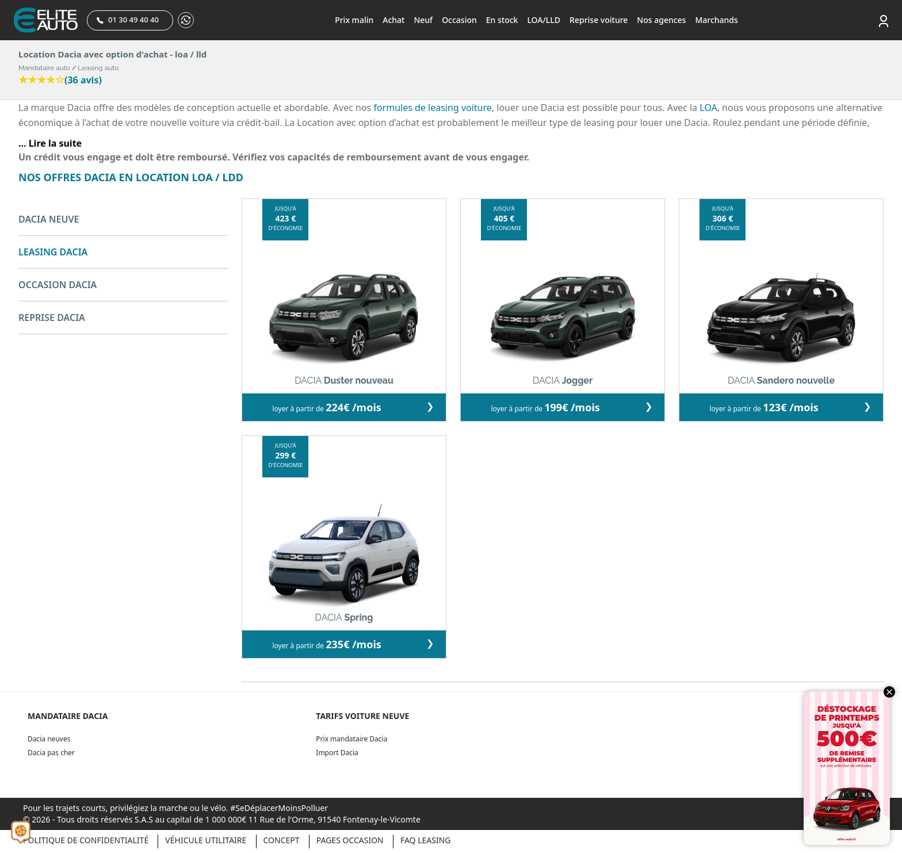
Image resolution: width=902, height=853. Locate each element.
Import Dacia (337, 753)
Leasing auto (98, 68)
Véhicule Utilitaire (205, 840)
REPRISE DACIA (51, 317)
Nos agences (661, 19)
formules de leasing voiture (432, 107)
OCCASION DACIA (57, 284)
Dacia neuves (49, 739)
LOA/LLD (543, 19)
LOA (708, 107)
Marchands (716, 19)
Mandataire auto (44, 68)
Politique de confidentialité (85, 840)
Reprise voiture (599, 19)
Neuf (423, 19)
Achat (393, 19)
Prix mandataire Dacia (351, 739)
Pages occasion (350, 840)
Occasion (459, 19)
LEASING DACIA (52, 252)
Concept (281, 840)
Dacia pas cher (51, 753)
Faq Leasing (425, 840)
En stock (502, 19)
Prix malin (354, 19)
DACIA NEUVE (48, 219)
